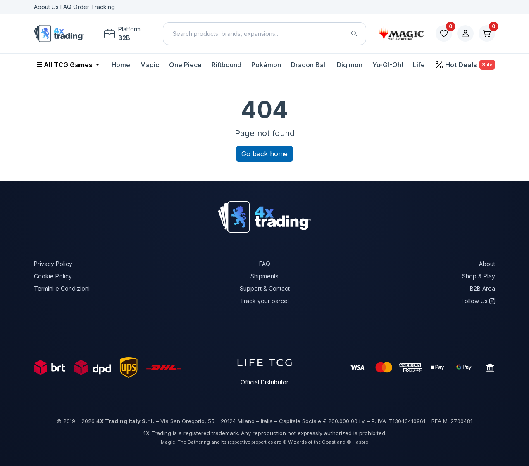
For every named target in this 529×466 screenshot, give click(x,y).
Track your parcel (264, 300)
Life (419, 65)
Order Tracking (94, 6)
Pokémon (266, 65)
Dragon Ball (309, 65)
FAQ (66, 6)
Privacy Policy (53, 263)
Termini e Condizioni (62, 288)
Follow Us (478, 300)
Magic (149, 65)
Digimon (349, 65)
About (487, 263)
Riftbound (226, 65)
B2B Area (482, 288)
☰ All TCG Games (65, 65)
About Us (47, 6)
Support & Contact (265, 288)
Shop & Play (478, 276)
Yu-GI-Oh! (387, 65)
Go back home (264, 154)
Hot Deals (466, 65)
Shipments (264, 276)
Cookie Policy (53, 276)
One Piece (185, 65)
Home (121, 65)
